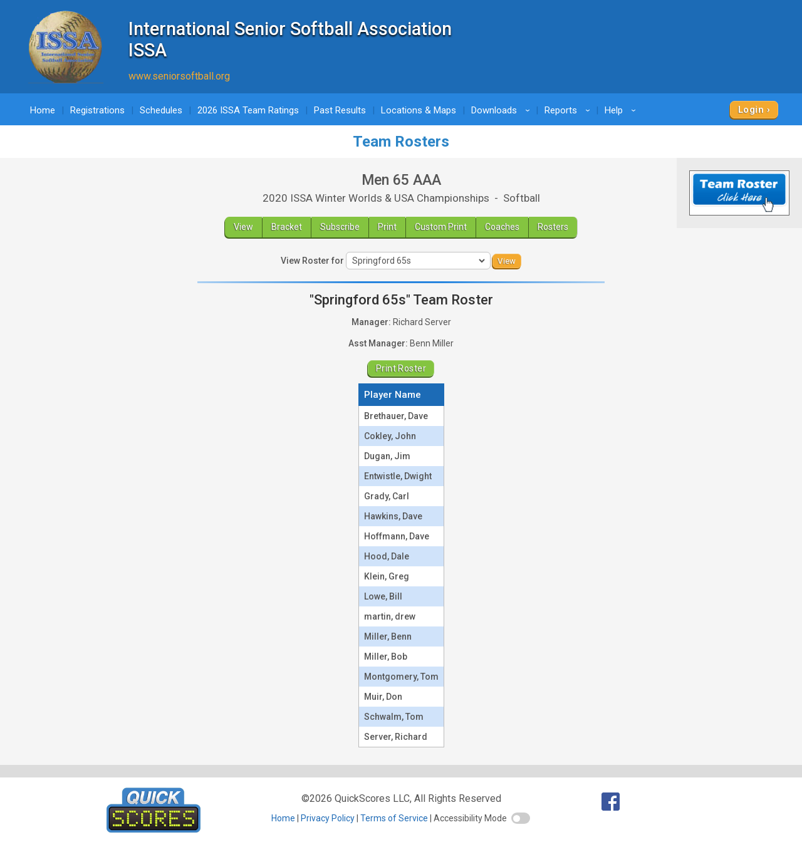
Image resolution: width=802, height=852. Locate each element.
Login (751, 109)
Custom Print (441, 227)
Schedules (161, 110)
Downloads (502, 110)
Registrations (97, 110)
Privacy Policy (328, 818)
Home (42, 110)
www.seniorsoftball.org (179, 76)
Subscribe (340, 227)
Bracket (286, 227)
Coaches (502, 227)
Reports (569, 110)
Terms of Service (394, 818)
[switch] (520, 818)
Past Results (340, 110)
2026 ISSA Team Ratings (248, 110)
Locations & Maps (418, 110)
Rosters (553, 227)
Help (622, 110)
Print (387, 227)
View (243, 227)
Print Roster (401, 368)
